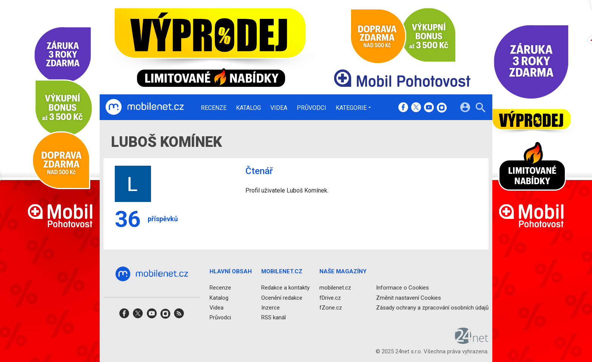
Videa (278, 108)
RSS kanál (273, 317)
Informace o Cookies (402, 288)
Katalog (248, 108)
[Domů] (144, 107)
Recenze (214, 108)
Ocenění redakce (281, 297)
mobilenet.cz (335, 288)
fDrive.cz (330, 297)
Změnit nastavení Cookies (408, 297)
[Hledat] (480, 108)
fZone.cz (330, 307)
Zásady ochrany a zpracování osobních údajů (432, 307)
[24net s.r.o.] (472, 341)
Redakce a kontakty (285, 288)
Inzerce (270, 307)
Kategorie (351, 107)
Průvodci (311, 108)
